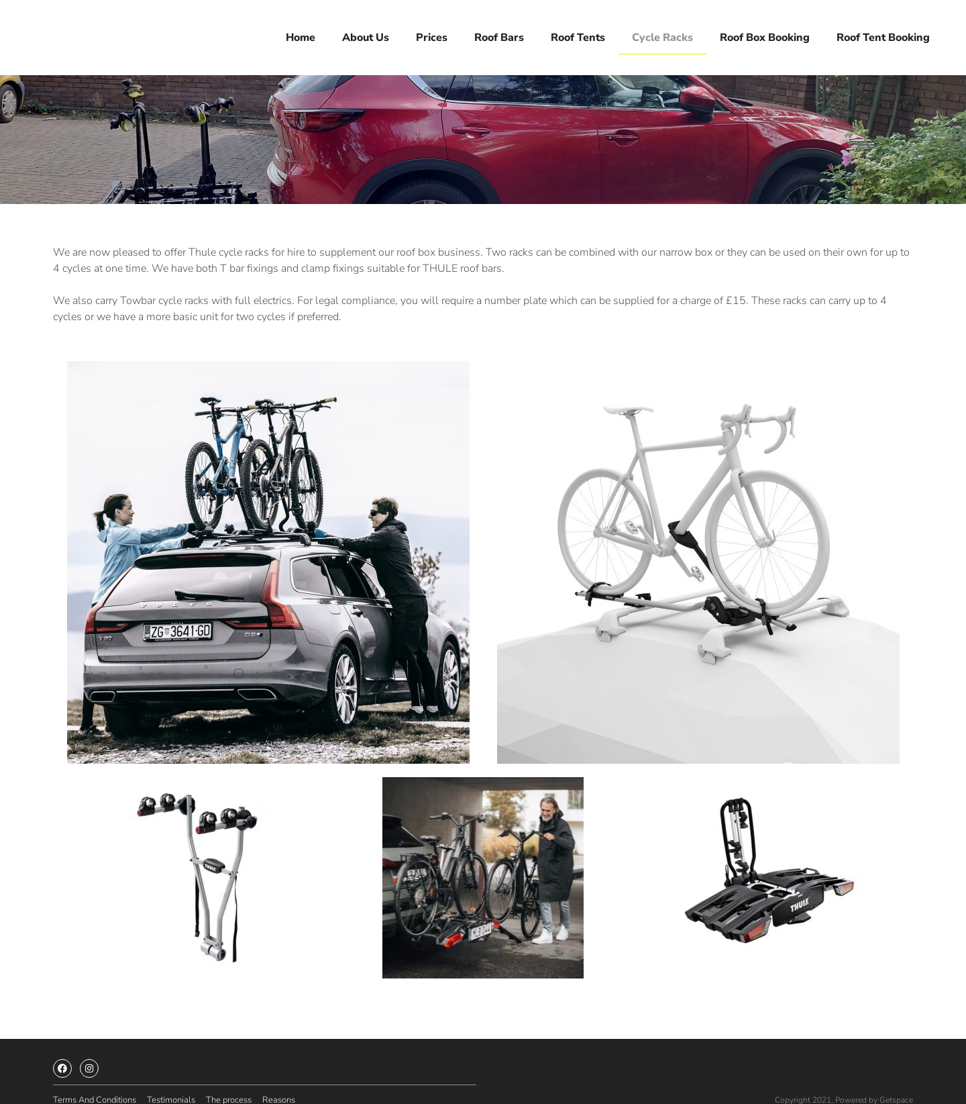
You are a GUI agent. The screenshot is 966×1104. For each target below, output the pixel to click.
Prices (431, 34)
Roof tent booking (883, 34)
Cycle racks (662, 34)
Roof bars (499, 34)
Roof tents (578, 34)
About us (365, 34)
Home (300, 34)
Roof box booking (765, 34)
